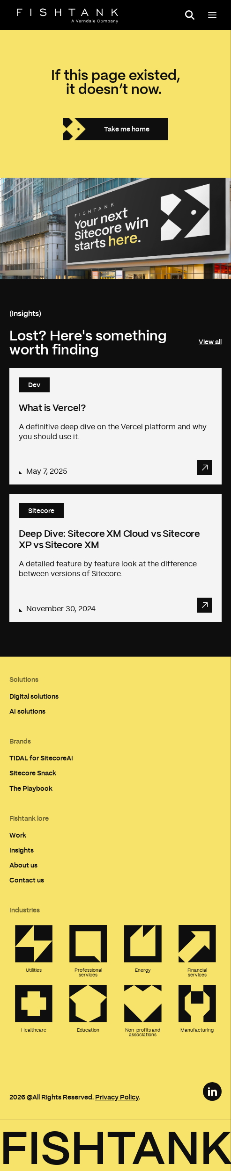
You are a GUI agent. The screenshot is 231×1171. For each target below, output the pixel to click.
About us (23, 865)
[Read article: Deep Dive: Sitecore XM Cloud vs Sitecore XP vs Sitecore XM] (115, 558)
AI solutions (27, 711)
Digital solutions (34, 696)
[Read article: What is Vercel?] (115, 426)
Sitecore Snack (32, 773)
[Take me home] (115, 129)
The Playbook (30, 788)
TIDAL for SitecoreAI (41, 758)
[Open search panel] (189, 15)
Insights (21, 850)
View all (210, 342)
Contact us (26, 880)
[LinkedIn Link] (212, 1091)
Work (17, 835)
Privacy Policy (117, 1097)
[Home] (67, 16)
